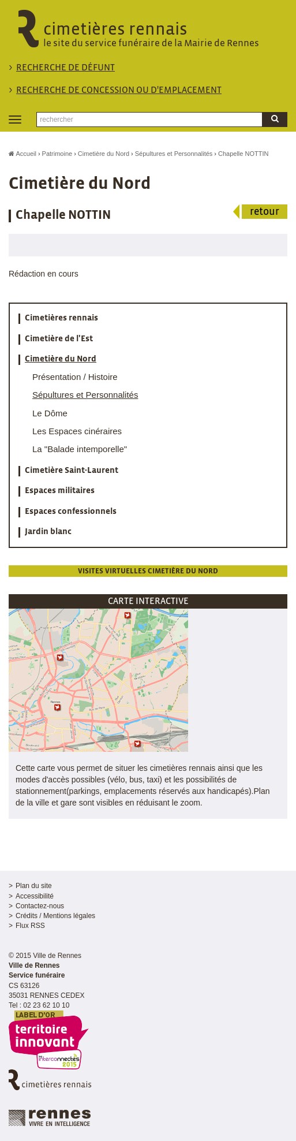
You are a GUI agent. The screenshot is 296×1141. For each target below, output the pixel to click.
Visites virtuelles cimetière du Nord (148, 571)
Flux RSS (30, 926)
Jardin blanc (48, 532)
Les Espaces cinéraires (77, 431)
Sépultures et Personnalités (174, 153)
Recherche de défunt (65, 68)
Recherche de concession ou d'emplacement (119, 90)
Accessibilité (35, 896)
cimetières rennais (148, 35)
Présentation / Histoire (75, 377)
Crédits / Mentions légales (55, 916)
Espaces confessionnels (71, 512)
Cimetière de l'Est (59, 339)
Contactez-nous (40, 906)
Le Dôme (50, 413)
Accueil (22, 153)
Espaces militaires (60, 491)
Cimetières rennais (61, 318)
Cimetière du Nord (103, 153)
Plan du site (34, 886)
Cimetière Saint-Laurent (71, 471)
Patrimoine (57, 153)
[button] (98, 679)
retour (264, 212)
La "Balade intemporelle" (79, 449)
